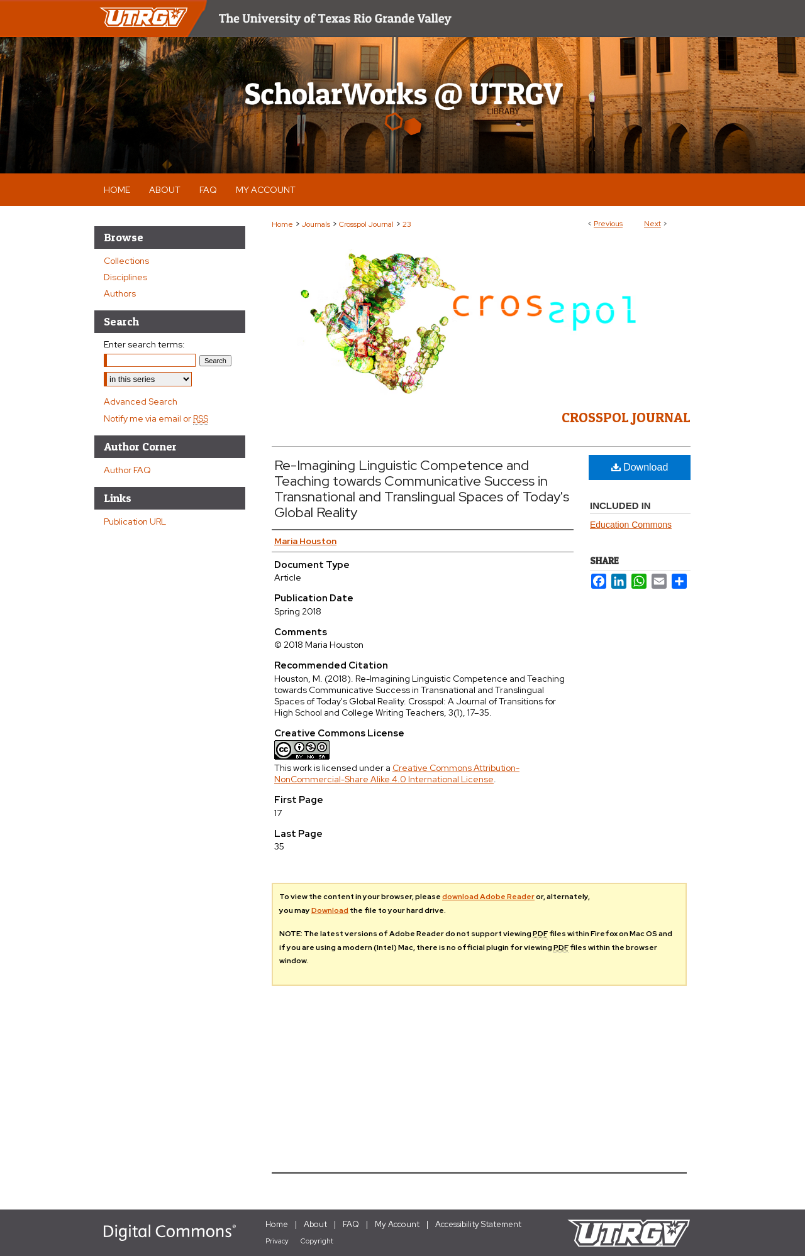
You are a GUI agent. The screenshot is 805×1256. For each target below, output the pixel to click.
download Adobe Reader (488, 897)
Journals (316, 224)
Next (652, 224)
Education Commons (631, 525)
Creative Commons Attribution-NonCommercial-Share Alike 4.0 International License (396, 773)
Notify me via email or (156, 418)
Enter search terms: (144, 344)
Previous (608, 224)
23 (406, 224)
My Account (397, 1224)
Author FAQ (127, 470)
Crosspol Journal (366, 224)
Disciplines (125, 277)
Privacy (277, 1241)
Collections (126, 260)
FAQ (351, 1224)
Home (282, 224)
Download (640, 467)
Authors (120, 293)
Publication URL (135, 521)
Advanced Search (140, 401)
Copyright (317, 1241)
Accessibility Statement (478, 1224)
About (315, 1224)
